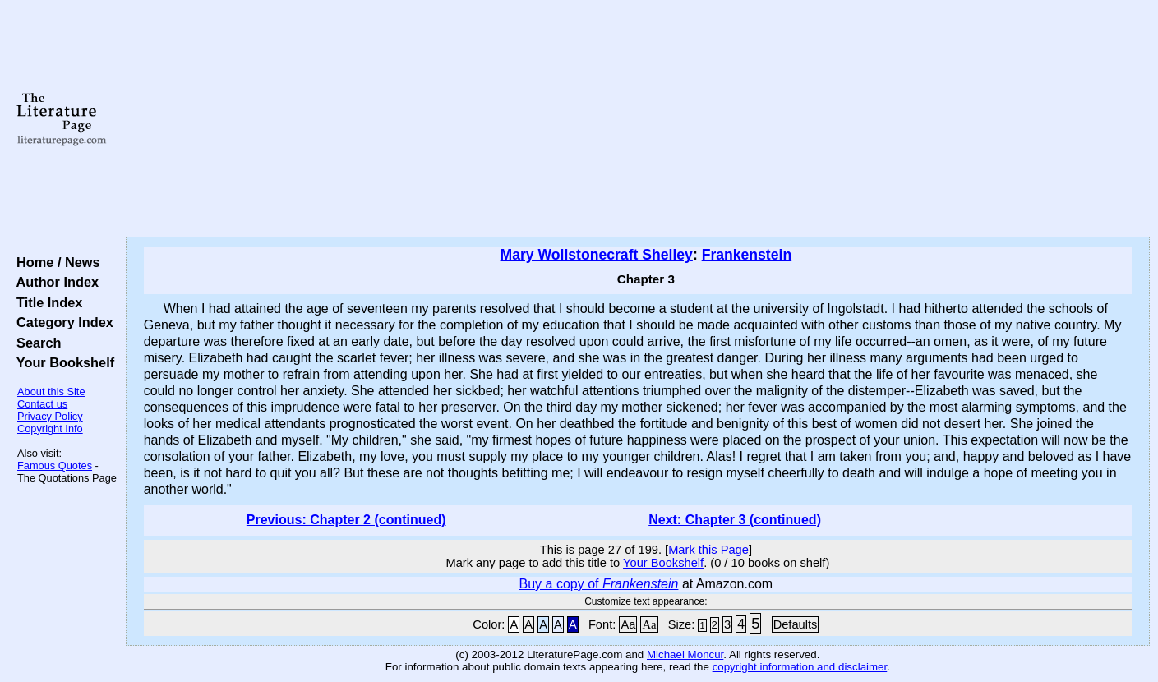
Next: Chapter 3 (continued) (734, 520)
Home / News (54, 262)
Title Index (45, 302)
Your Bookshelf (61, 362)
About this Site (51, 391)
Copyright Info (50, 428)
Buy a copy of (599, 584)
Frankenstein (747, 255)
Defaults (795, 624)
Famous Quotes (54, 465)
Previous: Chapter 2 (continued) (346, 520)
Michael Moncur (685, 654)
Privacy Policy (50, 416)
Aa (628, 624)
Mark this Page (708, 549)
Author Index (54, 281)
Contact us (42, 404)
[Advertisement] (638, 119)
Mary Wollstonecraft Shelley (597, 255)
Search (35, 342)
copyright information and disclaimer (800, 667)
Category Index (61, 322)
